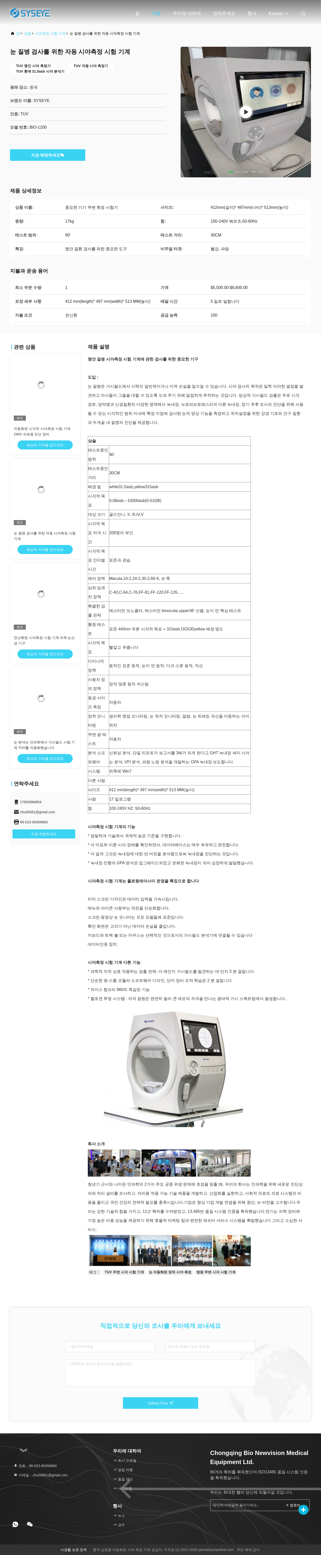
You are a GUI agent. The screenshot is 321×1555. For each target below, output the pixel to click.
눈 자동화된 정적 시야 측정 (170, 1272)
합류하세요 (295, 1505)
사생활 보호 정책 (73, 1550)
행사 (252, 13)
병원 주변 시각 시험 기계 (215, 1272)
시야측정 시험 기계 (50, 33)
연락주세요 (224, 13)
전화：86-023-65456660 (35, 1466)
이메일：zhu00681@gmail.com (40, 1475)
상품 (27, 33)
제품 (155, 13)
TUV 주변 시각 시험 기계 (124, 1272)
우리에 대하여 (187, 13)
